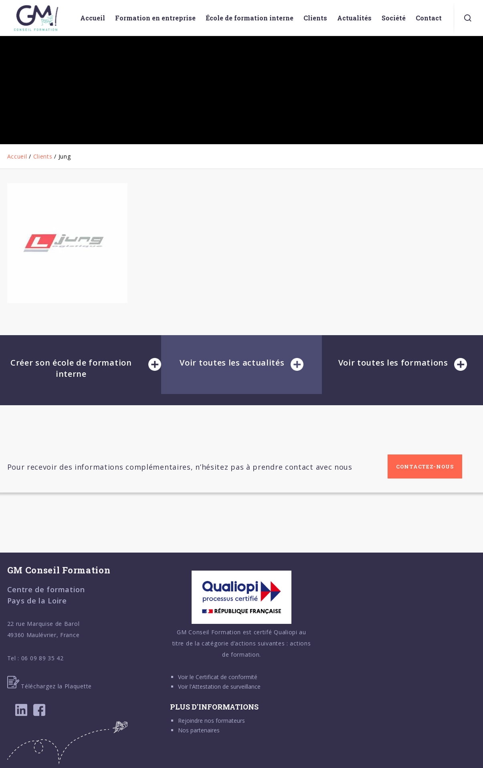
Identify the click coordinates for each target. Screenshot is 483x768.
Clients (43, 156)
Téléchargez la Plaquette (49, 686)
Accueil (17, 156)
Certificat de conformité (226, 677)
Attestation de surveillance (226, 686)
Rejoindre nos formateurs (211, 720)
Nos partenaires (199, 730)
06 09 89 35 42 (42, 658)
